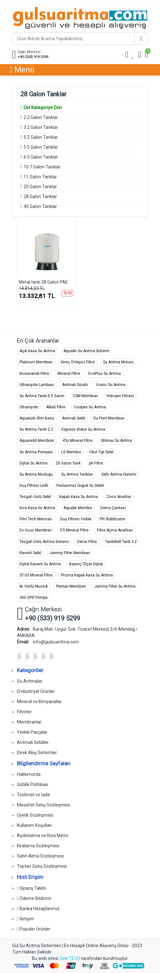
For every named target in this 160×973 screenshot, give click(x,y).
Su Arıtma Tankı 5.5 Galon (41, 396)
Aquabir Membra (77, 508)
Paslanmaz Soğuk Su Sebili (80, 485)
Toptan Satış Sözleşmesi (42, 866)
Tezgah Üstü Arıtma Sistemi (44, 541)
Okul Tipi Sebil (101, 452)
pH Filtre (96, 463)
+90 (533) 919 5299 (33, 57)
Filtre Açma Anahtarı (115, 530)
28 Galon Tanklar (40, 196)
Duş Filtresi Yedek (75, 519)
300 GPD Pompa (33, 597)
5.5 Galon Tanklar (41, 147)
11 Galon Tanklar (40, 176)
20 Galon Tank (68, 463)
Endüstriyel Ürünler (36, 691)
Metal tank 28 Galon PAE (43, 282)
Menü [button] (22, 69)
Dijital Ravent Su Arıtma (40, 564)
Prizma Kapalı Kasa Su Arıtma (87, 575)
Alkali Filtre (55, 407)
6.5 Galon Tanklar (41, 157)
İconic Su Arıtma (110, 385)
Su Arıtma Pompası (36, 452)
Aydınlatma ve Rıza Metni (42, 835)
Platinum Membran (36, 362)
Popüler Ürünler (34, 929)
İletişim (25, 918)
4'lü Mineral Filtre (77, 440)
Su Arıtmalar (29, 681)
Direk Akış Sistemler (37, 752)
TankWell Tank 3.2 (121, 541)
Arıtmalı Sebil (73, 418)
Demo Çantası (113, 508)
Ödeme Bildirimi (34, 898)
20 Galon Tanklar (40, 186)
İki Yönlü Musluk (33, 586)
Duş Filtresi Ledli (33, 485)
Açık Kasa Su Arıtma (37, 351)
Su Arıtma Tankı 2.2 (36, 429)
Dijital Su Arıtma (33, 463)
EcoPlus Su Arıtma (104, 373)
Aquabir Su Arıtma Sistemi (86, 351)
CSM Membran (85, 396)
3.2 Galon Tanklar (41, 127)
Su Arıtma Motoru (118, 362)
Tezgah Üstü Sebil (35, 496)
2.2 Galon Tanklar (41, 117)
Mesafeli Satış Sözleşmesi (43, 804)
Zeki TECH (69, 958)
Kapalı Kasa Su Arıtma (78, 496)
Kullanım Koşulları (34, 825)
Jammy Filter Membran (69, 553)
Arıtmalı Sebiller (33, 742)
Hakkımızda (28, 774)
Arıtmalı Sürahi (75, 385)
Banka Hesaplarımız (38, 908)
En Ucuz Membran (35, 530)
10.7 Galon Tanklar (42, 166)
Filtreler (24, 711)
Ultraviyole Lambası (36, 385)
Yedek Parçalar (32, 732)
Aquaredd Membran (36, 440)
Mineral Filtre (68, 373)
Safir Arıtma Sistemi (118, 474)
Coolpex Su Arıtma (90, 407)
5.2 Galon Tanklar (41, 137)
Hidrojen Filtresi (120, 396)
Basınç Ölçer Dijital (86, 564)
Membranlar (29, 721)
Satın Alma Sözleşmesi (40, 855)
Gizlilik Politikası (32, 784)
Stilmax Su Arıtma (116, 440)
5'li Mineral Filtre (74, 530)
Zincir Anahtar (118, 496)
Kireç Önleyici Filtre (78, 362)
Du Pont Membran (109, 418)
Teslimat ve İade (33, 794)
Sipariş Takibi (31, 888)
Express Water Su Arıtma (83, 429)
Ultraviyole (28, 407)
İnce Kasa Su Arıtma (37, 508)
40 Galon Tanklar (40, 206)
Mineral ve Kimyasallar (39, 701)
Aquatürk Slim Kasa (36, 418)
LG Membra (71, 452)
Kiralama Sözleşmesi (38, 845)
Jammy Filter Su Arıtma (114, 586)
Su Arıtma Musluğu (36, 474)
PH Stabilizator (112, 519)
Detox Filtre (87, 541)
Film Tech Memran (35, 519)
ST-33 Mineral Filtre (36, 575)
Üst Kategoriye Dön (41, 107)
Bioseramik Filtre (34, 373)
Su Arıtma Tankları (77, 474)
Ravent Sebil (30, 553)
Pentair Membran (71, 586)
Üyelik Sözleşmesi (35, 815)
